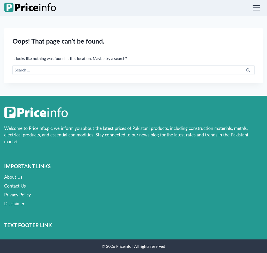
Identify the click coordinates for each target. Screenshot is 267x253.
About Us (13, 177)
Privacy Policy (17, 194)
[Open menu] (256, 8)
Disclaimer (14, 203)
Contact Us (15, 186)
